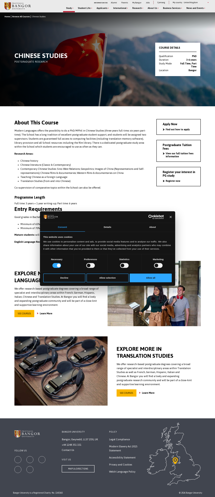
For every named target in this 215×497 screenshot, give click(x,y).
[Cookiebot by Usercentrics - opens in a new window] (150, 217)
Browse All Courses (21, 16)
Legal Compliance (119, 439)
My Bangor (136, 3)
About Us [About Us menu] (152, 8)
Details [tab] (107, 227)
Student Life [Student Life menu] (83, 8)
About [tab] (152, 227)
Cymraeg (161, 2)
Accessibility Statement (122, 457)
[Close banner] (171, 217)
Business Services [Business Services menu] (171, 8)
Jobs (148, 3)
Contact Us (68, 450)
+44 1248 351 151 (71, 444)
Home (7, 16)
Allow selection (107, 278)
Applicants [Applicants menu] (101, 8)
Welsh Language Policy (122, 471)
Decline (64, 278)
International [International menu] (119, 8)
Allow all (150, 278)
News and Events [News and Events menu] (194, 8)
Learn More (46, 313)
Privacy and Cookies (120, 464)
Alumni (114, 3)
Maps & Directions (78, 469)
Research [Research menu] (136, 8)
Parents (124, 3)
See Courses (24, 313)
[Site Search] (208, 8)
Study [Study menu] (68, 8)
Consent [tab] (62, 227)
